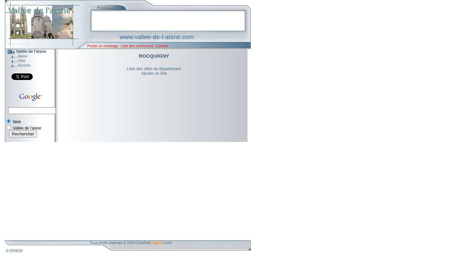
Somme (24, 65)
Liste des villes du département (154, 69)
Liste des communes (136, 46)
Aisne (22, 56)
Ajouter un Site (154, 73)
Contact (162, 46)
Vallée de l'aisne (39, 10)
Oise (22, 61)
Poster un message (102, 46)
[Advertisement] (123, 191)
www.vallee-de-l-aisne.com (157, 36)
